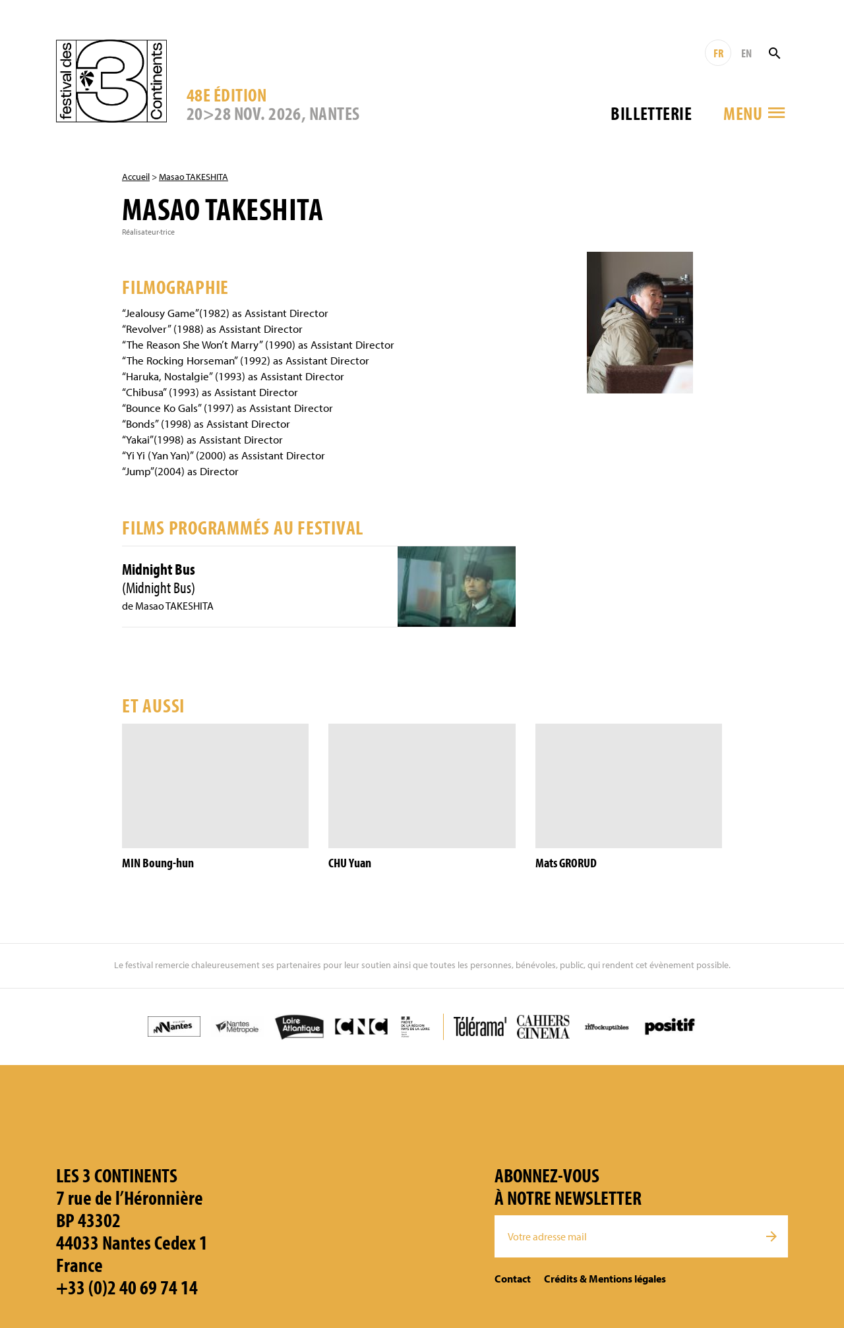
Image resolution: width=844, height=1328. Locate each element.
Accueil (136, 177)
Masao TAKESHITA (193, 177)
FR (718, 53)
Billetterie (651, 113)
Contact (513, 1278)
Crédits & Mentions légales (605, 1278)
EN (746, 53)
